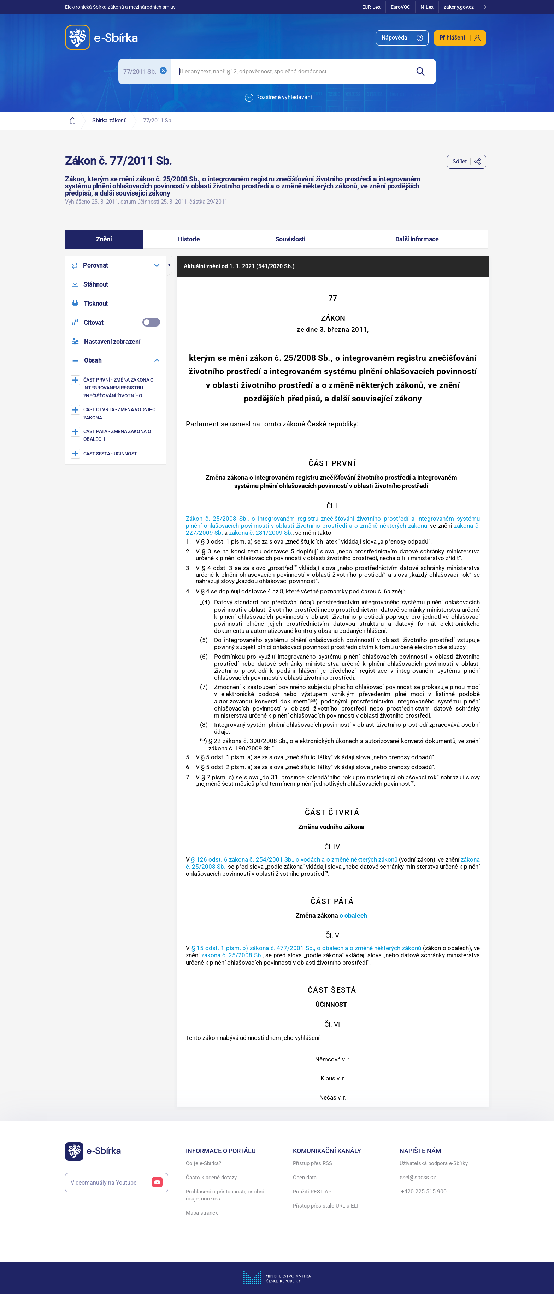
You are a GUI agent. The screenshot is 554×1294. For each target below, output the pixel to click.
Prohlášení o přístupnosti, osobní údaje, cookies (225, 1195)
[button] (104, 239)
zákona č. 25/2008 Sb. (232, 955)
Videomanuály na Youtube (117, 1182)
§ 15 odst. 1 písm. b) (219, 948)
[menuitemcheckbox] (115, 322)
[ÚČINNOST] (116, 453)
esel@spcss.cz (418, 1177)
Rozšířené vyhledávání (278, 98)
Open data (305, 1177)
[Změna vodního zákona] (116, 413)
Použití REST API (313, 1191)
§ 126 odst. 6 (209, 859)
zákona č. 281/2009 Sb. (261, 532)
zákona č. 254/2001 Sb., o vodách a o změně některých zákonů (313, 859)
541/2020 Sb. (275, 266)
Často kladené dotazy (211, 1177)
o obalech (353, 915)
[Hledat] (423, 71)
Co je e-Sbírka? (203, 1163)
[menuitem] (402, 38)
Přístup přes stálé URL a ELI (325, 1206)
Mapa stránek (202, 1213)
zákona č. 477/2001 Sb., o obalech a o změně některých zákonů (335, 948)
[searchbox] (290, 71)
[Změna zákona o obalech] (116, 435)
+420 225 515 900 (423, 1191)
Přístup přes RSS (312, 1163)
